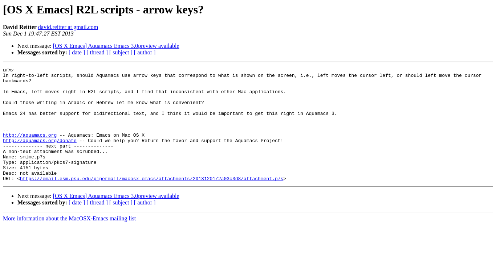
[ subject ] (121, 52)
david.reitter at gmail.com (68, 27)
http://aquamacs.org (30, 148)
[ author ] (145, 52)
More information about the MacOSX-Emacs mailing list (69, 241)
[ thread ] (97, 52)
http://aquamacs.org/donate (40, 155)
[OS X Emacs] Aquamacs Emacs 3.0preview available (116, 46)
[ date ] (77, 52)
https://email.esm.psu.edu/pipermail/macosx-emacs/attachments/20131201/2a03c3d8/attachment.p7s (151, 201)
